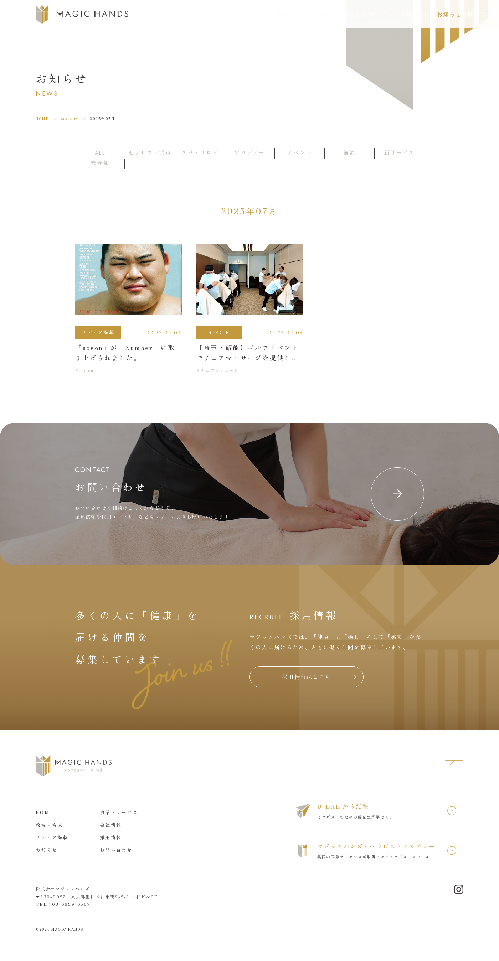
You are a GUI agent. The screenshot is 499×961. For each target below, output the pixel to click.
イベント (219, 332)
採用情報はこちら (306, 676)
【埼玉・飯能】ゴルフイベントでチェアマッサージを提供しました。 (247, 358)
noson (86, 370)
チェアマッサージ (219, 370)
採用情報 (375, 14)
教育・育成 (254, 14)
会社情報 (292, 14)
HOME (42, 118)
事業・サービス (206, 14)
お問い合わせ (466, 14)
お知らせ (410, 14)
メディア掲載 (334, 14)
